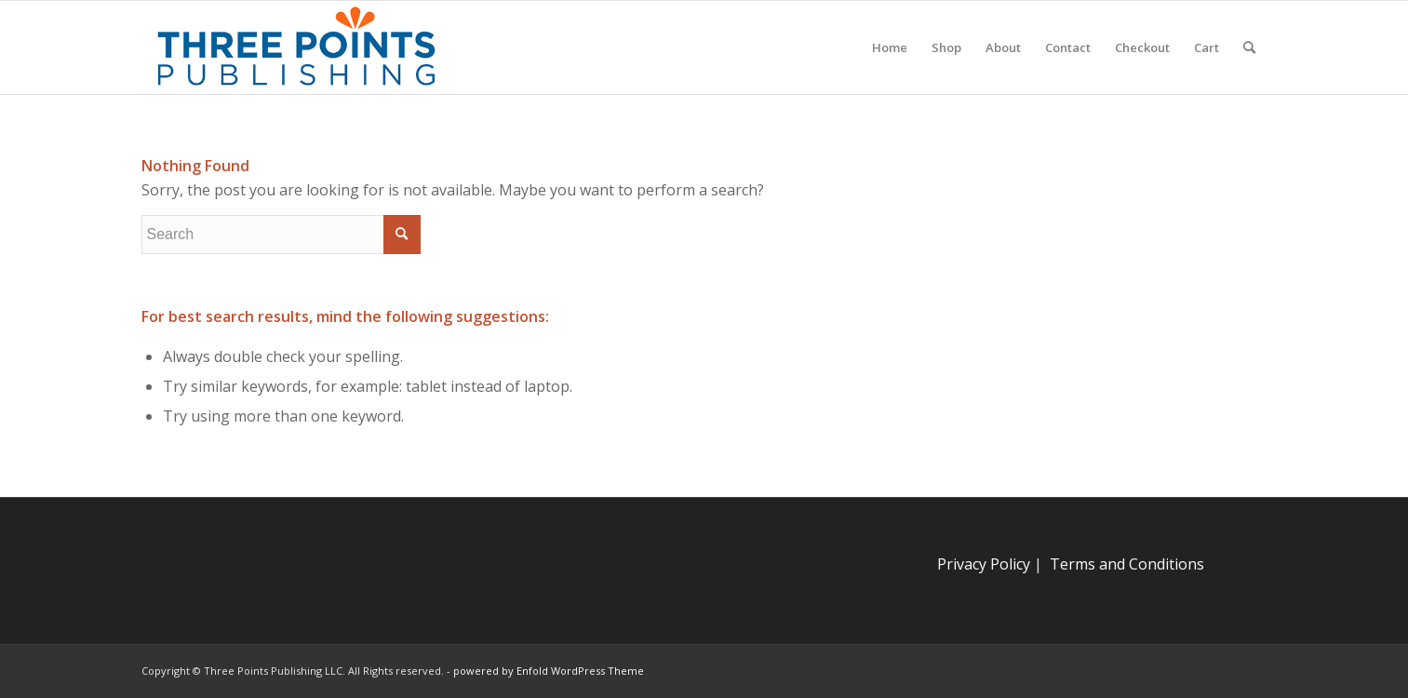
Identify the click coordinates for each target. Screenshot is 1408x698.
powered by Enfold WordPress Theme (548, 671)
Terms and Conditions (1127, 564)
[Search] (1249, 47)
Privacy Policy (983, 564)
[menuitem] (889, 47)
